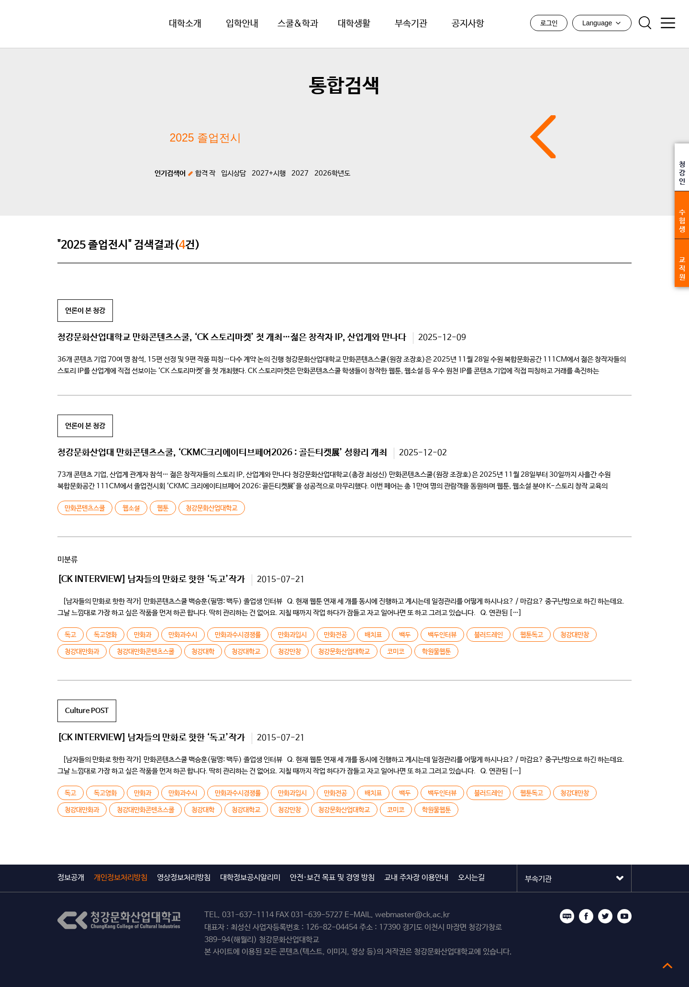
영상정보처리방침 (184, 877)
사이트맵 (667, 23)
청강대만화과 (82, 652)
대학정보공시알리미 (250, 877)
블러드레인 (488, 635)
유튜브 (624, 916)
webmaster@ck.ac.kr (412, 915)
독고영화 (105, 635)
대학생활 (354, 24)
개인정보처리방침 (120, 877)
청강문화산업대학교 (71, 24)
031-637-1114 (248, 915)
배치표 (373, 635)
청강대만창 (574, 635)
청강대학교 (246, 652)
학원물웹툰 (436, 652)
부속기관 (411, 24)
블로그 (567, 916)
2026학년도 (332, 173)
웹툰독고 (531, 635)
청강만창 (289, 652)
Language (601, 23)
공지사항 (468, 24)
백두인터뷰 (442, 635)
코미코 (395, 652)
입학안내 (242, 24)
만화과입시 (292, 635)
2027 (300, 173)
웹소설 (131, 508)
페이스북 (586, 916)
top (667, 965)
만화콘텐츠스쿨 (85, 508)
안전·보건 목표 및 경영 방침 (332, 877)
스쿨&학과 (298, 24)
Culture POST (87, 711)
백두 (405, 635)
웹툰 (162, 508)
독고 (70, 635)
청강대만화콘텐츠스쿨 (145, 652)
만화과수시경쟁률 (238, 635)
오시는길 (471, 877)
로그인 (548, 24)
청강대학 (202, 652)
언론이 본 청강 (85, 311)
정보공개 (70, 877)
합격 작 (205, 173)
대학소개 (185, 24)
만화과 (142, 635)
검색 (644, 23)
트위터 (605, 916)
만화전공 (335, 635)
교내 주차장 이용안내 (416, 877)
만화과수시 (182, 635)
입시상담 (233, 173)
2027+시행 (269, 173)
